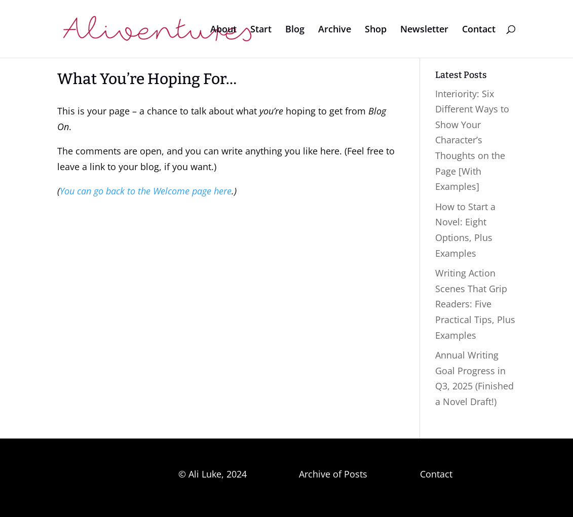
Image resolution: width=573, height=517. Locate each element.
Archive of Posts (333, 474)
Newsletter (424, 30)
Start (261, 30)
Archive (334, 30)
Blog (294, 30)
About (223, 30)
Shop (376, 30)
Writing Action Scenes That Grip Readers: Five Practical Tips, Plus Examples (475, 304)
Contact (478, 30)
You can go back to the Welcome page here (146, 191)
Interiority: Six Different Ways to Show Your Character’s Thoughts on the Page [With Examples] (472, 140)
